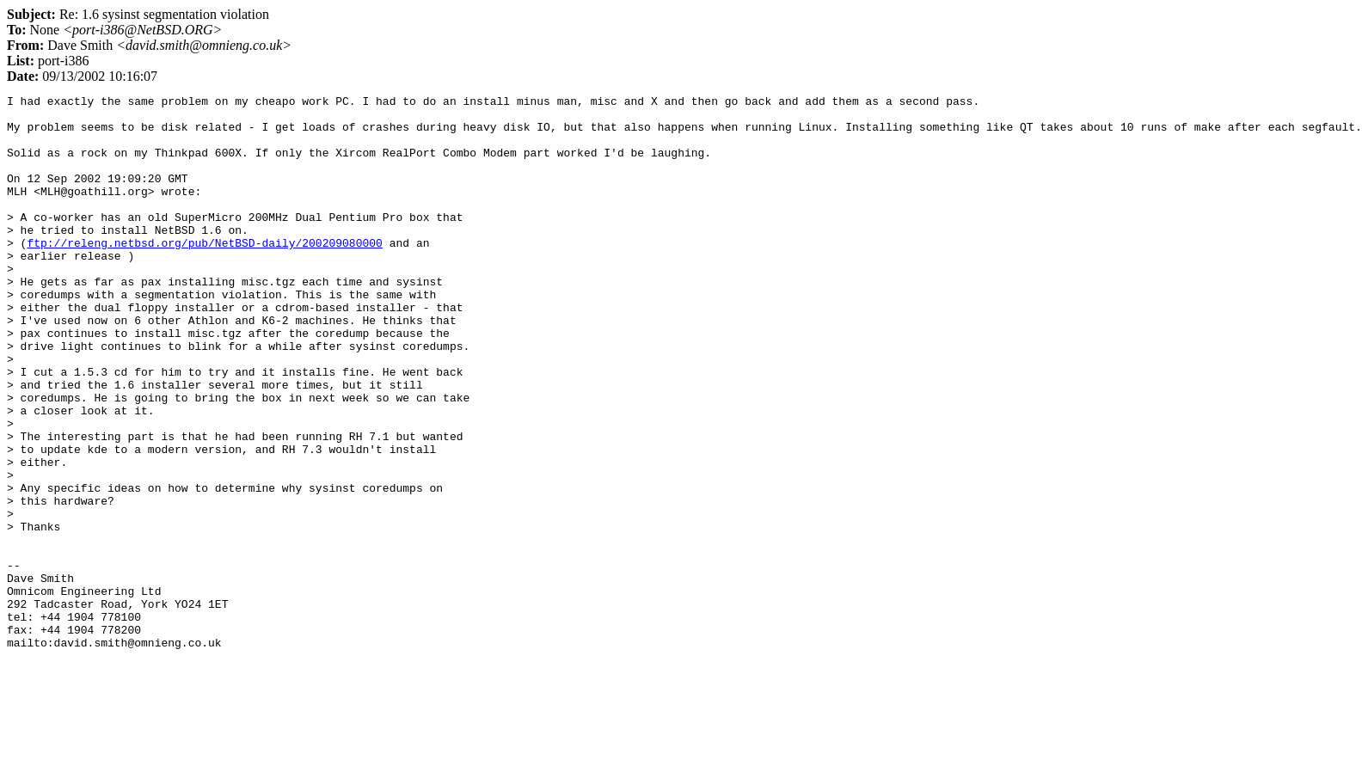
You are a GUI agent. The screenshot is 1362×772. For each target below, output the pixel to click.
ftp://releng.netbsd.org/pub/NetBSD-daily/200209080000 (204, 273)
